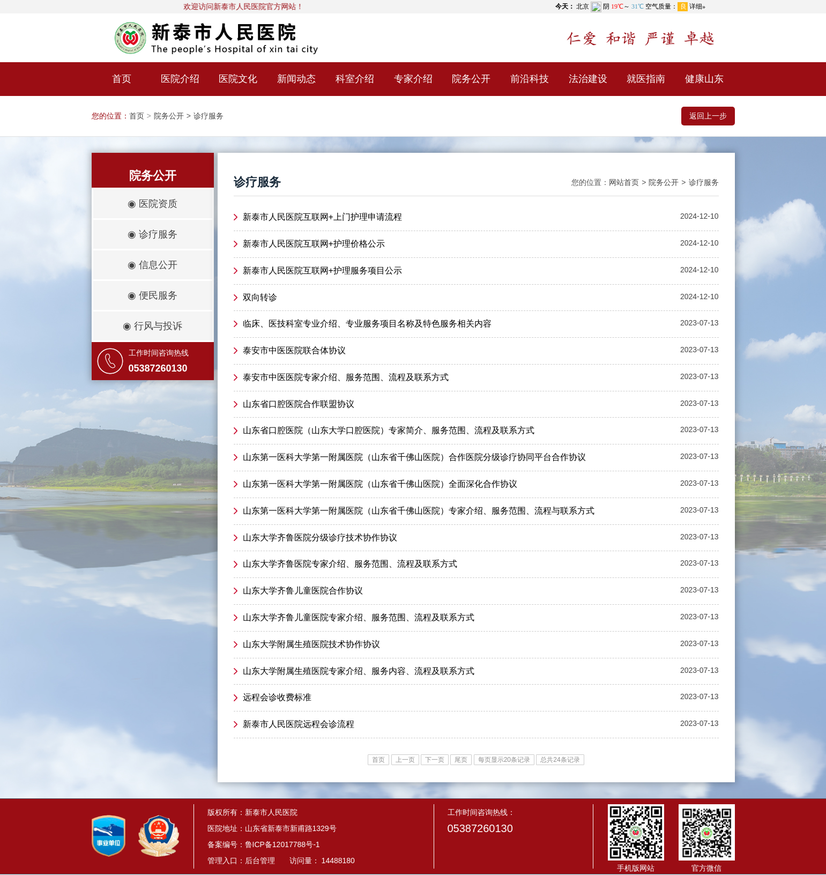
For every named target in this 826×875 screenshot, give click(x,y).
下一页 (434, 759)
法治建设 (588, 78)
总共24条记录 (559, 759)
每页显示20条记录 (504, 759)
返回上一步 (708, 116)
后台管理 (260, 860)
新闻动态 (296, 78)
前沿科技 (529, 78)
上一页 (405, 759)
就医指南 (646, 78)
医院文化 (238, 78)
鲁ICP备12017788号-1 (282, 844)
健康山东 (704, 78)
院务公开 (471, 78)
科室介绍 (355, 78)
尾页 (461, 759)
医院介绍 (180, 78)
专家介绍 (413, 78)
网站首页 (624, 182)
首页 (121, 78)
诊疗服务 (209, 116)
